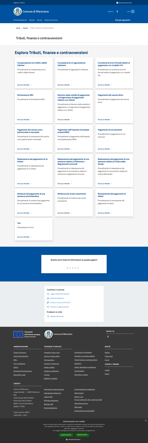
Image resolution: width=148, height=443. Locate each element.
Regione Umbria (19, 2)
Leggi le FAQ (48, 397)
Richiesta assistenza (51, 400)
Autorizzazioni (79, 371)
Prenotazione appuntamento (54, 389)
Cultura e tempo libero (52, 356)
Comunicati (109, 356)
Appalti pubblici (49, 367)
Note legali (78, 407)
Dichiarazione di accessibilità (84, 411)
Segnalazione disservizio (52, 393)
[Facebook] (114, 11)
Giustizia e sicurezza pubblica (84, 356)
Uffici (15, 360)
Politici (16, 367)
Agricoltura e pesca (81, 374)
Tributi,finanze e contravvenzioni (85, 360)
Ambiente (77, 363)
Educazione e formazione (83, 352)
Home (18, 28)
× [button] (145, 420)
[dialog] (74, 430)
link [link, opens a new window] (94, 430)
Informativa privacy (81, 403)
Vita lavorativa (49, 360)
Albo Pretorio (79, 393)
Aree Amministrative (21, 356)
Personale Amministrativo (23, 371)
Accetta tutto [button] (66, 435)
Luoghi (107, 370)
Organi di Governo (20, 352)
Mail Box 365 (48, 404)
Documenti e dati (19, 375)
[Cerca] (132, 11)
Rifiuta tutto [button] (82, 435)
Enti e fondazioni (19, 363)
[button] (74, 439)
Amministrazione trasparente (84, 389)
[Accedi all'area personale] (124, 2)
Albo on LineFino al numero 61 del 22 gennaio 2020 (88, 398)
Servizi (25, 28)
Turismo (47, 375)
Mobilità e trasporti (50, 378)
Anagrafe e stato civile (52, 352)
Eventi (107, 374)
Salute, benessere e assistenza (85, 367)
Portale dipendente (50, 408)
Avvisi (107, 360)
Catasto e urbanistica (51, 371)
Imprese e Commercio (51, 363)
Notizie (107, 352)
